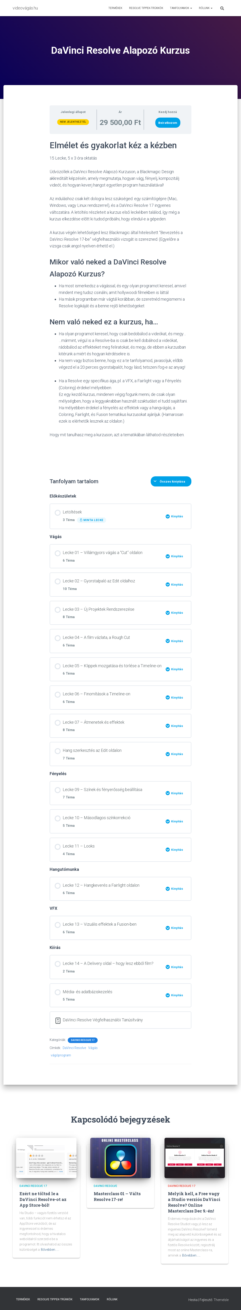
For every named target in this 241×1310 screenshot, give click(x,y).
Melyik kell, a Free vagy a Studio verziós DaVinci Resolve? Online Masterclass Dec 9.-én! (194, 1202)
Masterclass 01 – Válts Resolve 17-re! (117, 1196)
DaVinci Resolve (74, 1048)
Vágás (93, 1048)
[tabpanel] (120, 303)
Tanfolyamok (181, 8)
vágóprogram (61, 1055)
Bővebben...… (50, 1249)
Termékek (115, 8)
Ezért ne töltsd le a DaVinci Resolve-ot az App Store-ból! (43, 1199)
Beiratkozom (167, 122)
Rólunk (206, 8)
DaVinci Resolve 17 (82, 1040)
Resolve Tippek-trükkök (146, 8)
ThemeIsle (221, 1300)
